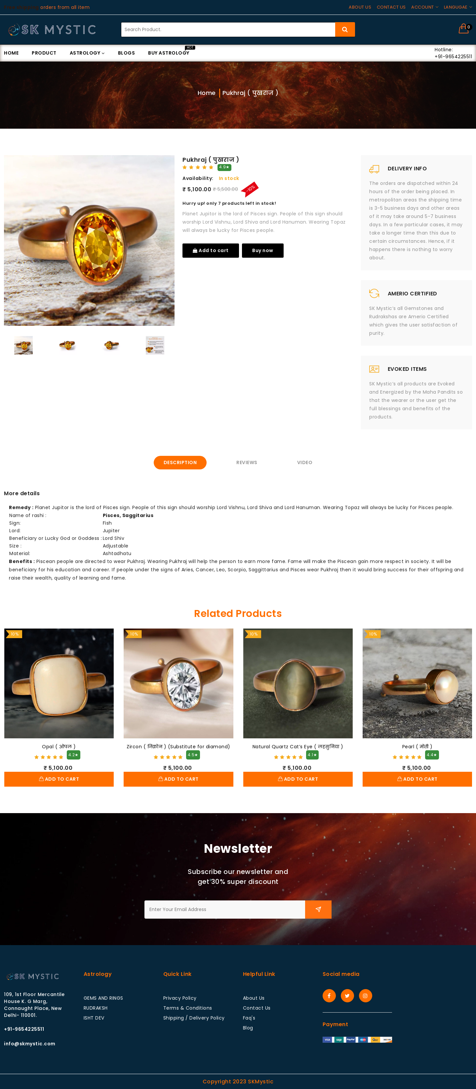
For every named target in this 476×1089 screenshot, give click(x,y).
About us (360, 7)
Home (207, 93)
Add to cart (211, 250)
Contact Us (257, 1008)
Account (422, 7)
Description (180, 462)
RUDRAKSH (96, 1008)
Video (305, 462)
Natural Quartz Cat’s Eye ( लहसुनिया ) (298, 746)
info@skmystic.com (30, 1043)
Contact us (391, 7)
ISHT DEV (94, 1018)
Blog (248, 1027)
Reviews (247, 462)
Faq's (249, 1018)
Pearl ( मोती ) (417, 746)
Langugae (456, 7)
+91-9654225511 (24, 1029)
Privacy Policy (180, 998)
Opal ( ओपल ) (59, 746)
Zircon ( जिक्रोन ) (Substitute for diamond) (178, 746)
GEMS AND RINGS (103, 998)
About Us (254, 998)
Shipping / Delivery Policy (194, 1018)
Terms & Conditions (187, 1008)
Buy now (262, 250)
